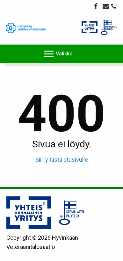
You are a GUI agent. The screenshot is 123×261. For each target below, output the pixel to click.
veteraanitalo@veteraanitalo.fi (106, 6)
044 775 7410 (114, 7)
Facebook (97, 6)
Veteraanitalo (29, 28)
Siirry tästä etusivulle (61, 159)
